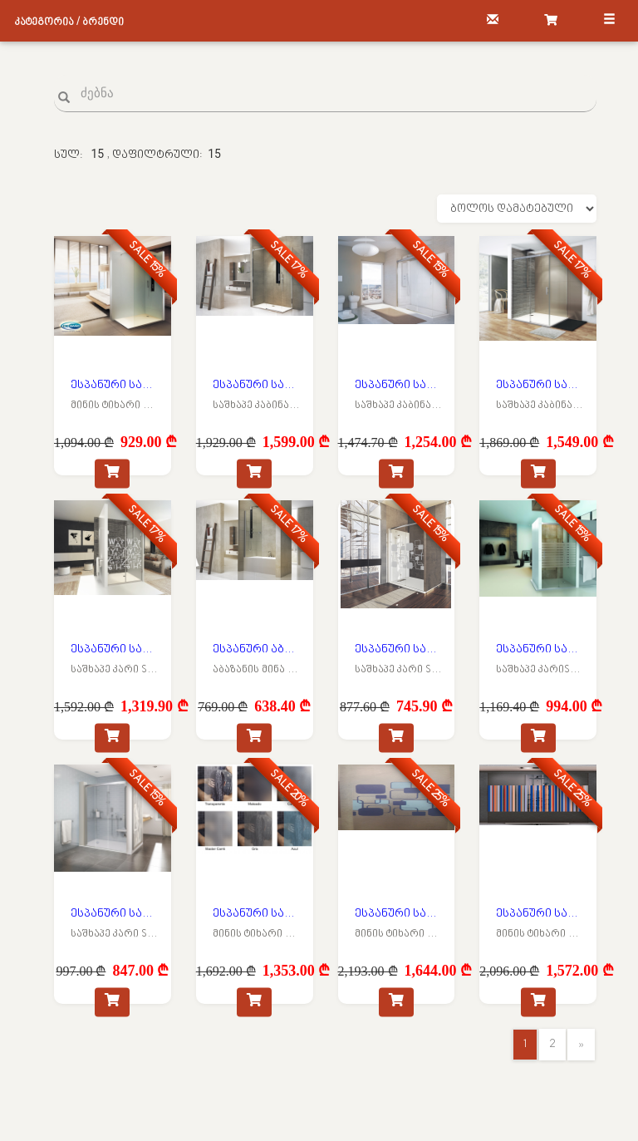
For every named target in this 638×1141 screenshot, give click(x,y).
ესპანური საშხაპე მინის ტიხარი (115, 385)
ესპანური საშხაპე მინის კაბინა (257, 385)
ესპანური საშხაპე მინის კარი (115, 649)
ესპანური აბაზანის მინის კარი (257, 649)
